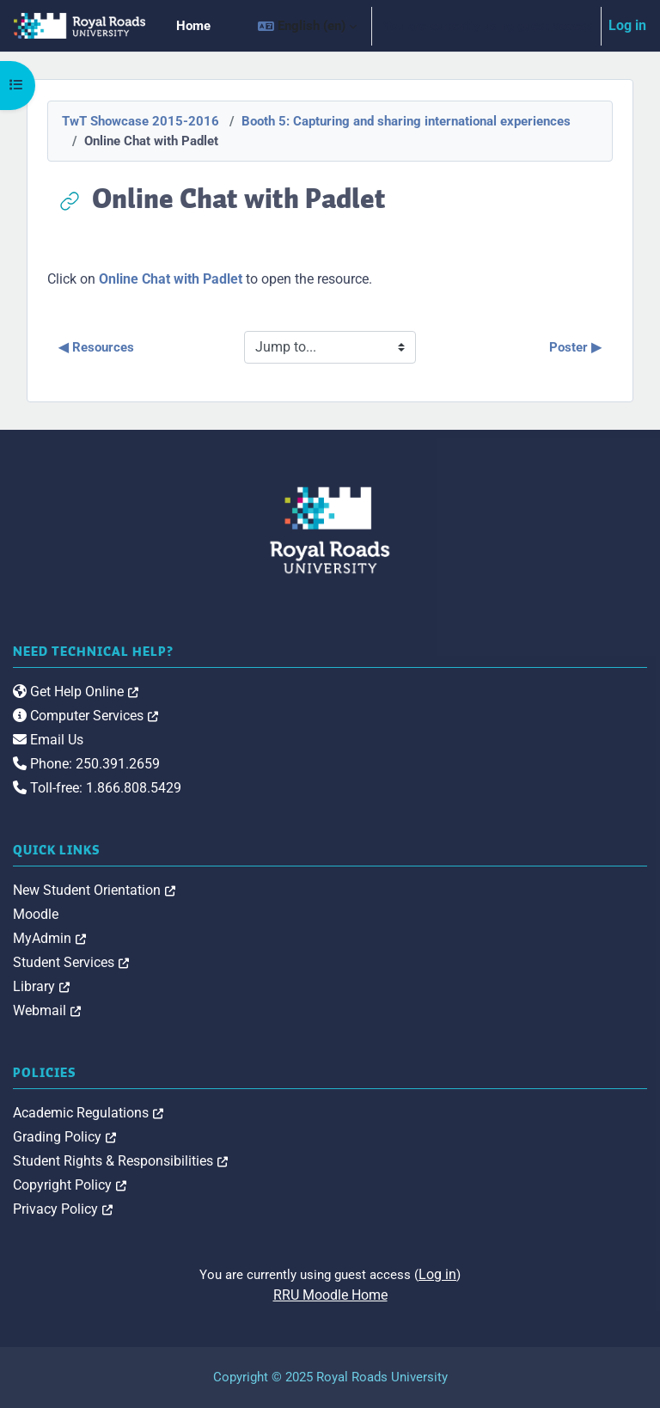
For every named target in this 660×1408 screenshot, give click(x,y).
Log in (627, 25)
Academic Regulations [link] (88, 1113)
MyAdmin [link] (49, 938)
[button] (307, 26)
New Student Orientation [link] (94, 890)
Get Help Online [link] (75, 691)
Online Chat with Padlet (170, 279)
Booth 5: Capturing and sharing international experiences (406, 121)
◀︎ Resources (96, 347)
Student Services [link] (71, 962)
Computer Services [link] (85, 715)
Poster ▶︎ (575, 347)
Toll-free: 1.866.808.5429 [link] (97, 788)
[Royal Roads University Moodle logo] (330, 530)
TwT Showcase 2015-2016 (140, 121)
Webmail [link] (47, 1010)
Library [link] (41, 986)
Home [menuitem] (193, 26)
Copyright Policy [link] (69, 1185)
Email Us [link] (48, 740)
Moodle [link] (35, 914)
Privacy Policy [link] (63, 1209)
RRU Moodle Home (330, 1295)
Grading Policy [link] (64, 1137)
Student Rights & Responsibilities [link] (120, 1161)
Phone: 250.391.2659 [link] (86, 764)
